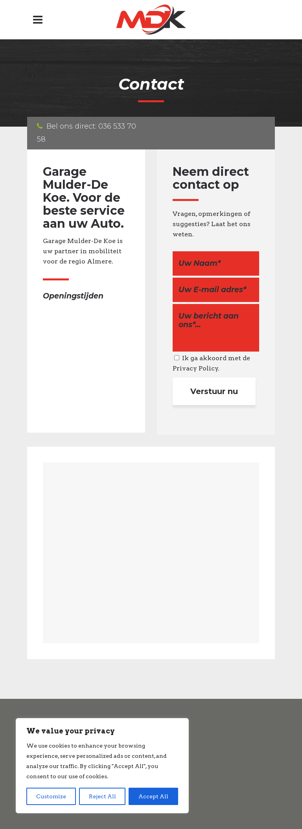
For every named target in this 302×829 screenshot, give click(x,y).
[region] (102, 765)
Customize (51, 796)
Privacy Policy (195, 368)
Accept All (153, 796)
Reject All (102, 796)
